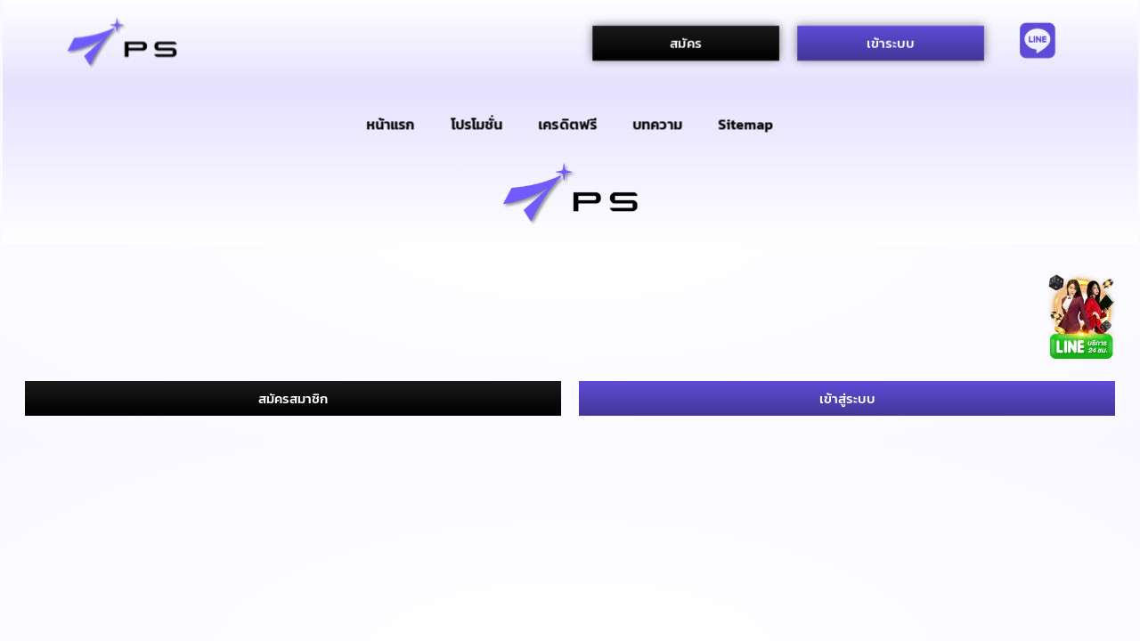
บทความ (657, 123)
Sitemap (746, 123)
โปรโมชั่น (476, 123)
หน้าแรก (390, 123)
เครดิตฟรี (568, 123)
